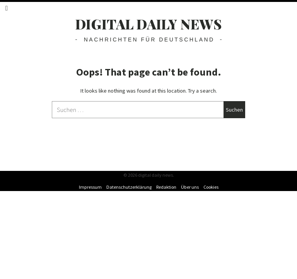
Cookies (210, 187)
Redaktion (166, 187)
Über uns (190, 187)
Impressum (90, 187)
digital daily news (148, 24)
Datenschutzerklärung (129, 187)
